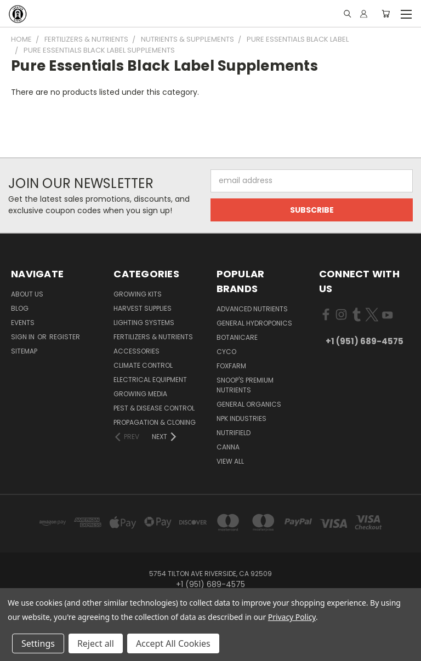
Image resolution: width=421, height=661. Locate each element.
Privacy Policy (292, 617)
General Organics (249, 404)
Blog (20, 308)
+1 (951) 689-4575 (364, 341)
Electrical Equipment (150, 379)
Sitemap (24, 351)
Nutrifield (234, 432)
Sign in (23, 336)
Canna (228, 447)
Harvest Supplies (142, 308)
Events (23, 322)
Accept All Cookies (173, 643)
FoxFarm (231, 366)
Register (64, 336)
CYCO (226, 351)
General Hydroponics (254, 323)
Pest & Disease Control (154, 408)
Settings (38, 643)
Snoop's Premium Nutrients (245, 385)
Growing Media (140, 393)
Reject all (95, 643)
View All (230, 461)
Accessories (136, 351)
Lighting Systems (143, 322)
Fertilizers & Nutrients (153, 336)
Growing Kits (137, 294)
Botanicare (237, 337)
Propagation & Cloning (154, 422)
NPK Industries (241, 418)
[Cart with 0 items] (385, 14)
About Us (27, 294)
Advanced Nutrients (252, 309)
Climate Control (143, 365)
